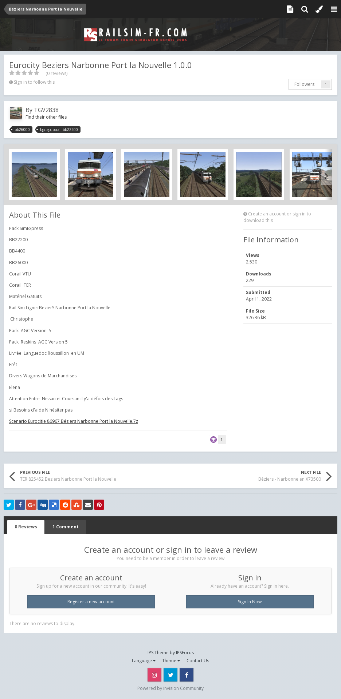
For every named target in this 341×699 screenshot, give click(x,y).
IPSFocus (185, 653)
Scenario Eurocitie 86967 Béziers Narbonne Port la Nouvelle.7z (73, 421)
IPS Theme (158, 653)
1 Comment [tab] (65, 527)
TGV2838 (46, 110)
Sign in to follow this (34, 82)
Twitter (170, 675)
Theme (171, 661)
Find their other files (46, 117)
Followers (304, 84)
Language (144, 661)
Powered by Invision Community (170, 688)
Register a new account (91, 602)
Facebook (186, 675)
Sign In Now (250, 602)
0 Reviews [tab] (26, 527)
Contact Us (198, 661)
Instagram (154, 675)
